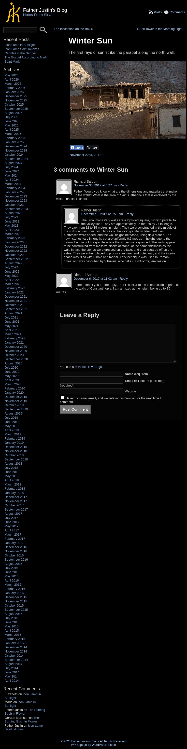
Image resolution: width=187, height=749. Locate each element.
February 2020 (15, 388)
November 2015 (16, 601)
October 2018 (14, 455)
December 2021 (16, 296)
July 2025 (11, 117)
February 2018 (15, 488)
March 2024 (13, 184)
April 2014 (12, 680)
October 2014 (14, 655)
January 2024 (14, 192)
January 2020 (14, 392)
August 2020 (13, 363)
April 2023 (12, 230)
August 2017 (13, 513)
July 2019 (11, 417)
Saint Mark (12, 61)
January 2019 (14, 442)
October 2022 (14, 255)
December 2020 (16, 346)
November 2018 (16, 451)
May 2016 (11, 576)
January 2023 (14, 242)
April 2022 (12, 280)
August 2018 (13, 463)
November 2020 (16, 351)
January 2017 (14, 543)
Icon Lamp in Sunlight (20, 45)
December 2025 (16, 96)
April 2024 (12, 179)
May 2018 (11, 476)
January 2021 (14, 342)
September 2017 (16, 509)
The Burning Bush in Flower (25, 711)
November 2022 (16, 250)
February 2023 (15, 238)
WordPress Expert (104, 745)
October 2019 (14, 405)
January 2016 (14, 593)
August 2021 (13, 313)
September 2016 (16, 559)
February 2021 (15, 338)
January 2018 (14, 493)
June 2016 (12, 572)
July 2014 (11, 668)
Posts (158, 12)
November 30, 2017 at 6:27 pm (95, 185)
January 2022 (14, 292)
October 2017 (14, 505)
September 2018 (16, 459)
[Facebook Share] (77, 147)
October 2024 (14, 154)
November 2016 (16, 551)
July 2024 (11, 167)
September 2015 (16, 609)
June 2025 (12, 121)
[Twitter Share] (92, 147)
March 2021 (13, 334)
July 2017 (11, 518)
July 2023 (11, 217)
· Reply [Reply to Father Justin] (129, 214)
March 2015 (13, 635)
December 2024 (16, 146)
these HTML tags (90, 374)
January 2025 (14, 142)
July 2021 (11, 317)
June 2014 (12, 672)
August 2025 (13, 113)
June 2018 (12, 472)
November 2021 (16, 301)
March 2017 (13, 534)
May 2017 (11, 526)
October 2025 (14, 104)
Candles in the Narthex (21, 53)
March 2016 (13, 584)
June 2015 (12, 622)
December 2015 (16, 597)
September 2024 (16, 159)
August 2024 (13, 163)
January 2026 (14, 92)
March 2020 (13, 384)
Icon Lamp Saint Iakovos (22, 49)
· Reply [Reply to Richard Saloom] (123, 185)
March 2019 (13, 434)
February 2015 (15, 639)
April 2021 (12, 330)
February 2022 (15, 288)
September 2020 (16, 359)
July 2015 (11, 618)
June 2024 (12, 171)
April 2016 (12, 580)
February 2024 (15, 188)
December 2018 (16, 447)
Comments (177, 12)
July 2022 (11, 267)
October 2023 (14, 205)
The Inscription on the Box (72, 29)
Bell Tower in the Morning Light (160, 29)
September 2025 (16, 109)
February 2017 (15, 539)
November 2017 (16, 501)
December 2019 (16, 397)
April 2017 (12, 530)
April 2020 (12, 380)
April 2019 (12, 430)
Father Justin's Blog (45, 10)
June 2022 (12, 271)
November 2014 (16, 651)
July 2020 (11, 367)
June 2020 (12, 372)
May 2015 (11, 626)
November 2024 (16, 150)
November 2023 (16, 200)
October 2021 (14, 305)
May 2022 (11, 275)
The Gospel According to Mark (26, 57)
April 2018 (12, 480)
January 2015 (14, 643)
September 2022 (16, 259)
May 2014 (11, 676)
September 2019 (16, 409)
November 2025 (16, 100)
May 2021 (11, 326)
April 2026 (12, 79)
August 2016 (13, 564)
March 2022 (13, 284)
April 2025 (12, 129)
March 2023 (13, 234)
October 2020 (14, 355)
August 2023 (13, 213)
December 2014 (16, 647)
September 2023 (16, 209)
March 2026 (13, 83)
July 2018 (11, 468)
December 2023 (16, 196)
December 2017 (16, 497)
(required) (136, 381)
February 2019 (15, 438)
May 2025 (11, 125)
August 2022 (13, 263)
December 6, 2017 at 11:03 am (95, 278)
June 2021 (12, 321)
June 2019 (12, 422)
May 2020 (11, 376)
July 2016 (11, 568)
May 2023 (11, 225)
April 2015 (12, 630)
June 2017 (12, 522)
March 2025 (13, 134)
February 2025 (15, 138)
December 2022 (16, 246)
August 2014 (13, 664)
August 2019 (13, 413)
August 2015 (13, 614)
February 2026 (15, 88)
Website (130, 399)
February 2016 (15, 589)
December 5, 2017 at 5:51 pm (102, 214)
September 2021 (16, 309)
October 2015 (14, 605)
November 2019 (16, 401)
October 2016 (14, 555)
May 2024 (11, 175)
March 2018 (13, 484)
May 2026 (11, 75)
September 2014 (16, 660)
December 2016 (16, 547)
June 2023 (12, 221)
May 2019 (11, 426)
